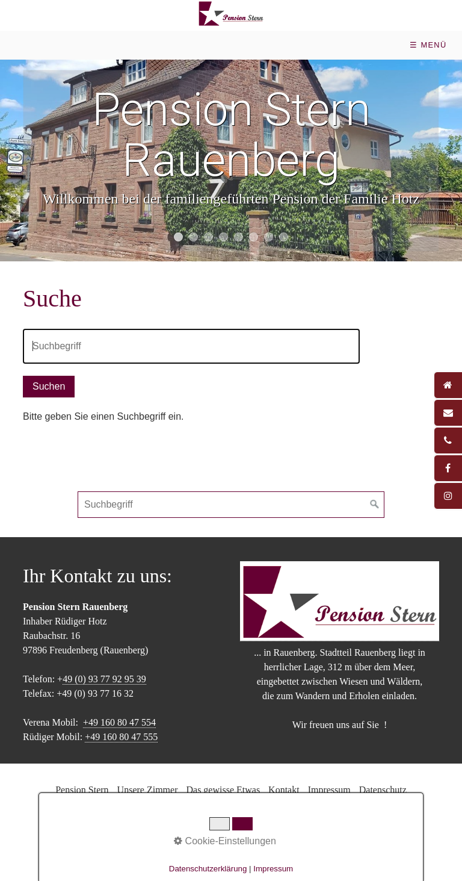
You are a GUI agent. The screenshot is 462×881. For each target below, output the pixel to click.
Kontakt (284, 790)
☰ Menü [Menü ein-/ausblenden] (428, 44)
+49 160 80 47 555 (121, 737)
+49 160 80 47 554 (119, 722)
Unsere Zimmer (147, 790)
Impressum (329, 790)
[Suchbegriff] (231, 504)
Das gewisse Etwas (223, 790)
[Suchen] (374, 504)
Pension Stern (81, 790)
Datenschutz (383, 790)
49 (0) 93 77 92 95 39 (104, 679)
